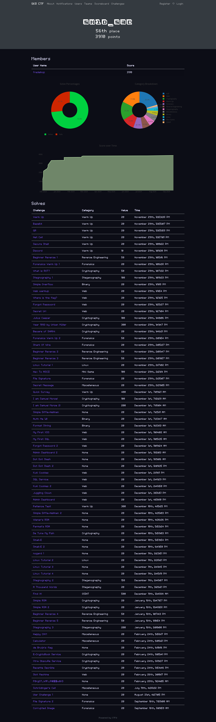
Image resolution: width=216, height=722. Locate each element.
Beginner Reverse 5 (45, 620)
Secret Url (39, 311)
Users (78, 3)
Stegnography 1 (43, 277)
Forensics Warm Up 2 (46, 338)
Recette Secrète (44, 668)
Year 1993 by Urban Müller (50, 324)
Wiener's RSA (41, 520)
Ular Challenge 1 (43, 694)
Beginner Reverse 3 (45, 358)
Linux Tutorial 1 (43, 365)
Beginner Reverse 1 (45, 257)
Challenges (118, 3)
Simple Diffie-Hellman (46, 412)
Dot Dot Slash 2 (43, 466)
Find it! (37, 594)
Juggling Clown (42, 493)
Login (180, 3)
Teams (88, 3)
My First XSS (41, 432)
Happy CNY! (40, 634)
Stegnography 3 (43, 627)
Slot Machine (41, 674)
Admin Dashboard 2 (45, 452)
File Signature (42, 378)
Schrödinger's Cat (44, 688)
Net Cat (38, 237)
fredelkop (39, 72)
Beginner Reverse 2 (45, 351)
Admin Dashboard (44, 499)
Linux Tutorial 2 (43, 560)
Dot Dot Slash (42, 459)
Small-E (37, 540)
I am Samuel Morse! (45, 398)
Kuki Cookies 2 (42, 486)
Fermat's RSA (41, 526)
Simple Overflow (43, 284)
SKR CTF (38, 3)
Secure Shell (41, 244)
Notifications (65, 3)
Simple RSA (40, 600)
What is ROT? (41, 271)
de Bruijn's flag (43, 647)
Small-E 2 (39, 546)
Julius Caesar (41, 318)
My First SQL (41, 439)
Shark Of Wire (42, 345)
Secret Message (43, 385)
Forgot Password (44, 304)
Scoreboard (101, 3)
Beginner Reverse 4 (45, 614)
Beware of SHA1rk (44, 331)
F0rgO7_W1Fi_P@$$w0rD (48, 681)
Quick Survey (41, 392)
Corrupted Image (44, 708)
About (50, 3)
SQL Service (40, 479)
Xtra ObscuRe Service (47, 661)
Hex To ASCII (41, 372)
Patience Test (42, 506)
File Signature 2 (43, 701)
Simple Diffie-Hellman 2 (47, 513)
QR (34, 230)
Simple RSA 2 (41, 607)
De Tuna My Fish (43, 533)
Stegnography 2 (43, 580)
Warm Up (38, 217)
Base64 (37, 224)
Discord (38, 250)
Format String (42, 425)
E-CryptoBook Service (47, 654)
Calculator (39, 641)
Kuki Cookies (41, 472)
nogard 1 (38, 553)
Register (165, 3)
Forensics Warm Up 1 (46, 264)
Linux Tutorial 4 (43, 573)
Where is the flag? (45, 298)
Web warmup (41, 291)
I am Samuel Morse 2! (47, 405)
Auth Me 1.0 (40, 419)
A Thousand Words (45, 587)
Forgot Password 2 (45, 446)
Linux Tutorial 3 (43, 567)
